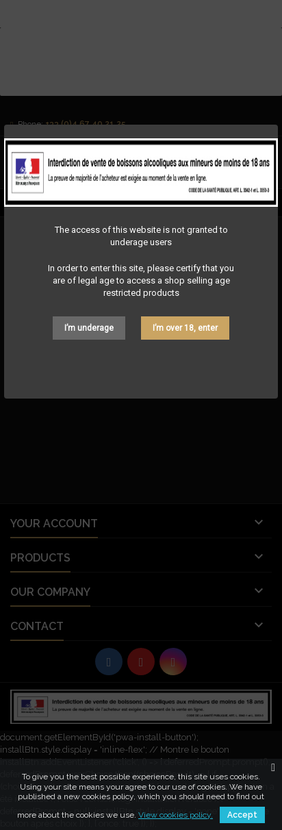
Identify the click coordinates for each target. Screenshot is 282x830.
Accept (242, 815)
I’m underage (89, 328)
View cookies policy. (175, 815)
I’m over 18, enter (185, 328)
